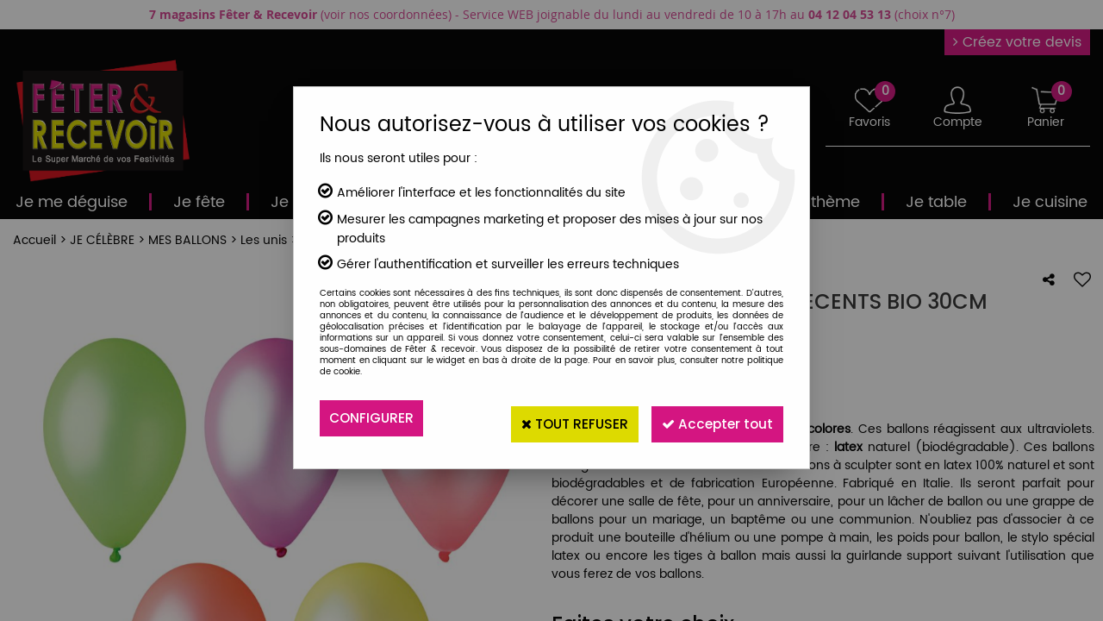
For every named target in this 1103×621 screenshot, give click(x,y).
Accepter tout (712, 418)
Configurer (372, 418)
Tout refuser (558, 418)
